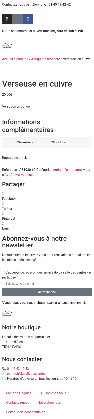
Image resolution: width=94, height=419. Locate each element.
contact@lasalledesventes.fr (28, 374)
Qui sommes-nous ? (54, 393)
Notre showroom (50, 403)
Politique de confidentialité (25, 412)
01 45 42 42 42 (18, 369)
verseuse (28, 175)
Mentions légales (18, 393)
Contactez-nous (17, 403)
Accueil (7, 59)
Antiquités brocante (45, 59)
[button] (47, 196)
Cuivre (15, 175)
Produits (22, 59)
